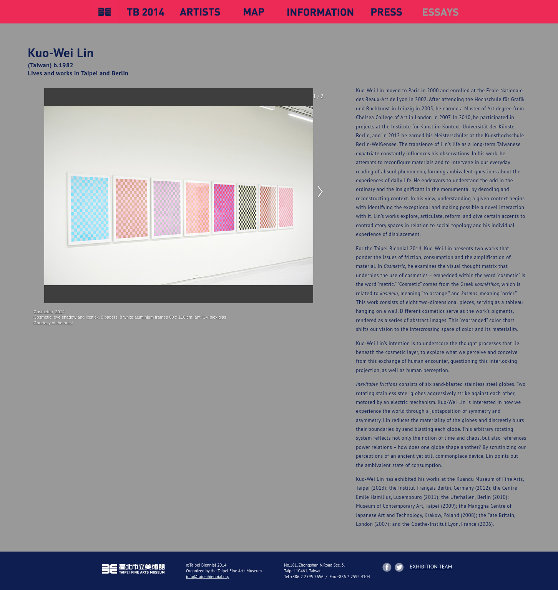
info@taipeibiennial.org (207, 576)
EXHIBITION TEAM (431, 566)
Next (319, 192)
